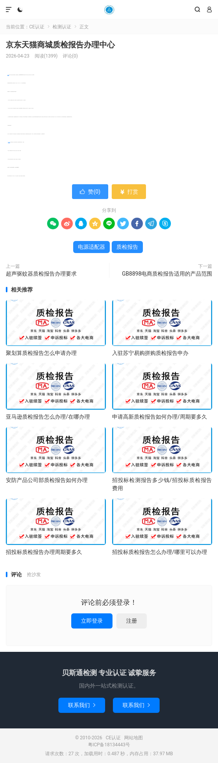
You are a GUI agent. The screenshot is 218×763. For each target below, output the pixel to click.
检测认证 (62, 27)
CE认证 (109, 9)
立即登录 (92, 621)
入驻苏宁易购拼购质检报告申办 (150, 353)
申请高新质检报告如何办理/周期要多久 (159, 417)
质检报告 (127, 247)
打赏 (129, 192)
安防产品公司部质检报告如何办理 (47, 480)
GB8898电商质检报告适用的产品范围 (167, 274)
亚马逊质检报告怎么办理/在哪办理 (48, 417)
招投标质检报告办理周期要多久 (44, 552)
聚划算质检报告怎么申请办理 (41, 353)
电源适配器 (91, 247)
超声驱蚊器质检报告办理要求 (41, 274)
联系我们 (81, 705)
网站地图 (133, 737)
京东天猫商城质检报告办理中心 (60, 44)
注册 (131, 621)
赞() (90, 192)
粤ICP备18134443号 (109, 744)
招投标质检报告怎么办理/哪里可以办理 (159, 552)
